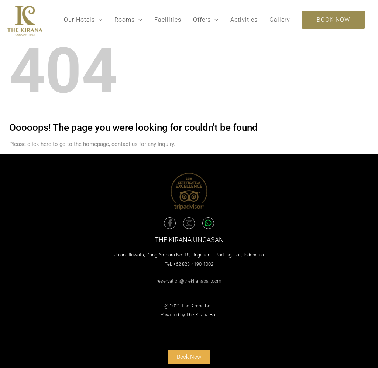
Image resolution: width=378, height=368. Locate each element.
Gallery (279, 19)
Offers (202, 19)
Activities (244, 19)
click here (39, 144)
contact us (124, 144)
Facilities (167, 19)
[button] (333, 20)
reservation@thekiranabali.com (189, 281)
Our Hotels (79, 19)
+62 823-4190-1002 (193, 264)
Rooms (124, 19)
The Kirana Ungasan (189, 239)
